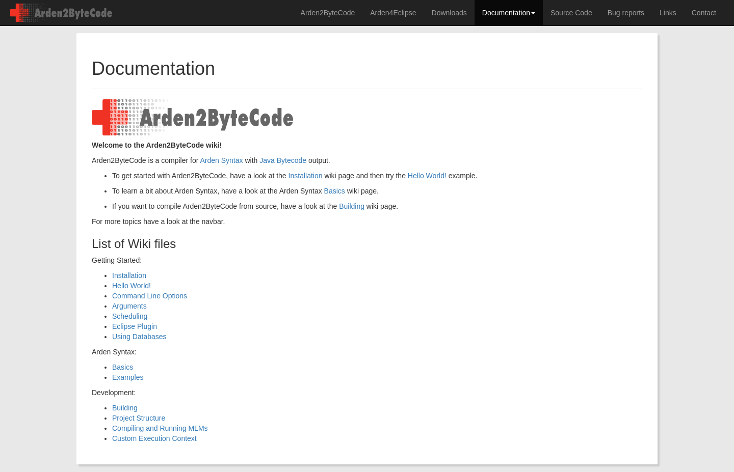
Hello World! (427, 176)
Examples (127, 377)
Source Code (571, 13)
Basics (334, 191)
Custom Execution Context (154, 438)
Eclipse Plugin (134, 326)
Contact (704, 13)
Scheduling (129, 316)
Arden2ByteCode (328, 13)
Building (351, 206)
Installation (306, 176)
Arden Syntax (221, 160)
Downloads (449, 13)
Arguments (129, 306)
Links (668, 13)
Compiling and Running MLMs (160, 428)
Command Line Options (149, 296)
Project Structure (138, 418)
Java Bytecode (282, 160)
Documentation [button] (508, 13)
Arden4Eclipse (393, 13)
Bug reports (626, 13)
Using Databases (139, 336)
